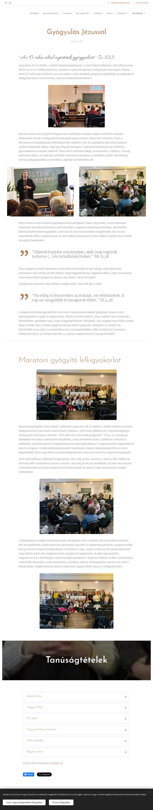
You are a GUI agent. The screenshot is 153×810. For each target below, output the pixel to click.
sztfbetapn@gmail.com (120, 2)
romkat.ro (56, 763)
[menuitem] (24, 13)
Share (28, 774)
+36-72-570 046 (142, 2)
